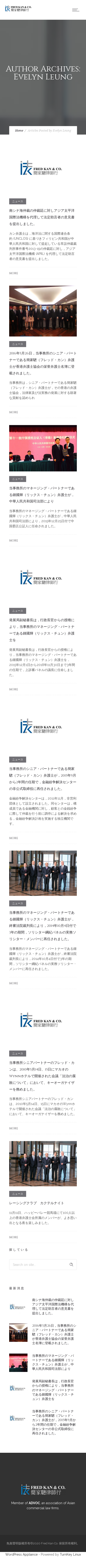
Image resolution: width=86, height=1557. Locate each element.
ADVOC (34, 1503)
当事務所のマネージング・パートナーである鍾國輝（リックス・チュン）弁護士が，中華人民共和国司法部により (42, 495)
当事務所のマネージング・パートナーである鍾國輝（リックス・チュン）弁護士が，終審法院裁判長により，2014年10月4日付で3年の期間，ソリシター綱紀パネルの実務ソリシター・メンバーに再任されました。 (42, 925)
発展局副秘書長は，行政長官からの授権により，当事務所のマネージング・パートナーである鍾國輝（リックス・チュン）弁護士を (53, 1390)
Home (19, 130)
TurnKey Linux (70, 1554)
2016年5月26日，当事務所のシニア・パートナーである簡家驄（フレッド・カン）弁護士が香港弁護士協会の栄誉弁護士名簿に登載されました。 (54, 1334)
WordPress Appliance (21, 1554)
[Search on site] (43, 1264)
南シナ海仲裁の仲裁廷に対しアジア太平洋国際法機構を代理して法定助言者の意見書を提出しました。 (42, 217)
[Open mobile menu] (76, 9)
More (13, 273)
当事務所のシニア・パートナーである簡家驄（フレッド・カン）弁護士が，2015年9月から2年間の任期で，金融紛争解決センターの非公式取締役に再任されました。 (54, 1422)
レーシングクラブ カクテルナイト (36, 1203)
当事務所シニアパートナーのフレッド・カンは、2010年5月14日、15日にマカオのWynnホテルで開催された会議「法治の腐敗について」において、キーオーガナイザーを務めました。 (42, 1076)
